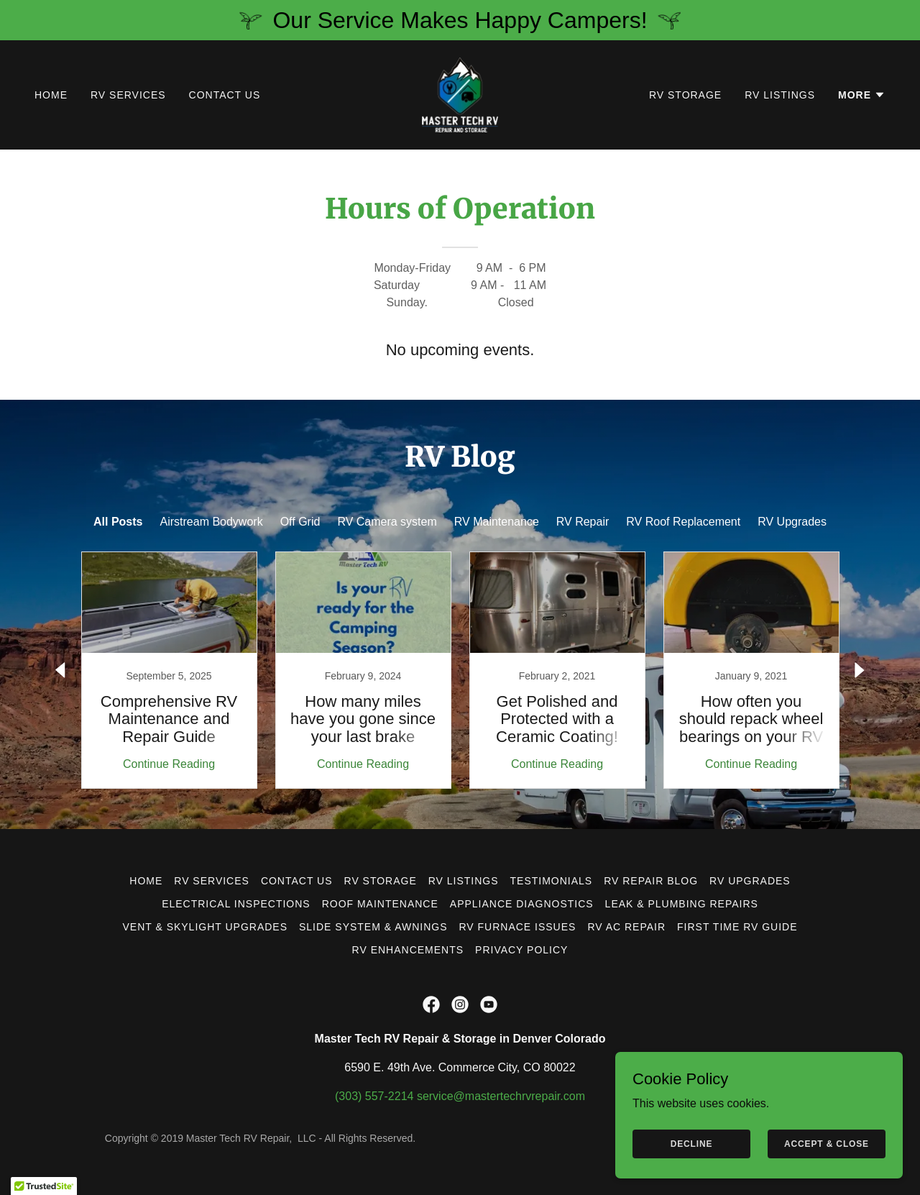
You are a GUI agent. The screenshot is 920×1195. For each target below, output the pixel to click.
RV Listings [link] (780, 95)
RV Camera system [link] (386, 522)
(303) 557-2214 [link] (374, 1096)
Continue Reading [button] (169, 764)
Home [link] (51, 95)
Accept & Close (826, 1143)
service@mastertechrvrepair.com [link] (501, 1096)
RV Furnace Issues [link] (517, 927)
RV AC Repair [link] (626, 927)
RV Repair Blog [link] (651, 881)
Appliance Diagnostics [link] (522, 904)
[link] (460, 94)
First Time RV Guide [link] (737, 927)
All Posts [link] (117, 522)
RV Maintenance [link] (496, 522)
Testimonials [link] (551, 881)
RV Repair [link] (583, 522)
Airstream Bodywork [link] (211, 522)
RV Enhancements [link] (408, 950)
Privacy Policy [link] (521, 950)
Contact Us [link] (225, 95)
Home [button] (145, 881)
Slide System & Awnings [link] (373, 927)
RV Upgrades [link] (792, 522)
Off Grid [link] (300, 522)
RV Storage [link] (685, 95)
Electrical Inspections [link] (236, 904)
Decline (692, 1143)
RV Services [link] (128, 95)
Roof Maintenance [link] (380, 904)
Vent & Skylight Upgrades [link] (205, 927)
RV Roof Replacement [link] (683, 522)
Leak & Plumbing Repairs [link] (681, 904)
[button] (862, 95)
